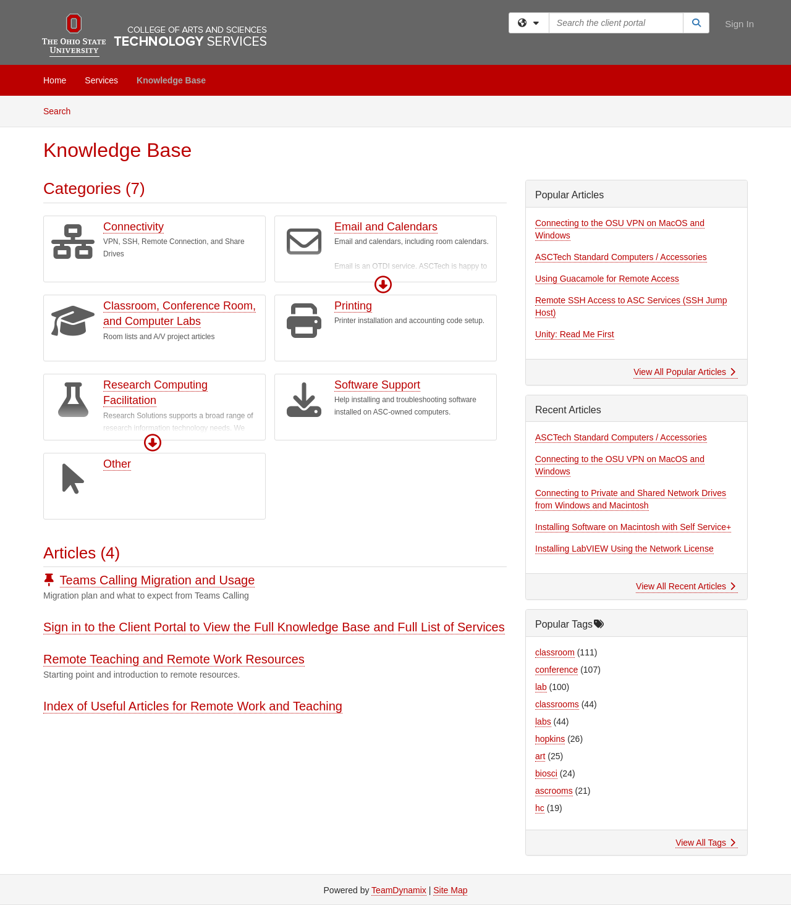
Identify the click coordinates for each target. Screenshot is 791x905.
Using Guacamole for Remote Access (607, 279)
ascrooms (554, 791)
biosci (546, 773)
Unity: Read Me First (574, 334)
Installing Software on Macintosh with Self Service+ (633, 527)
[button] (383, 285)
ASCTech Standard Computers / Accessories (621, 257)
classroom (555, 652)
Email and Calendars (386, 227)
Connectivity (133, 227)
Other (117, 464)
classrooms (557, 704)
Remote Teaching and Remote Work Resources (174, 659)
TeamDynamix (398, 890)
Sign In (739, 24)
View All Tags (705, 843)
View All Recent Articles (685, 586)
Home (54, 80)
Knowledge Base (171, 80)
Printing (353, 306)
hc (539, 808)
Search (61, 110)
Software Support (377, 385)
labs (543, 721)
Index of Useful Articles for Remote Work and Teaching (192, 706)
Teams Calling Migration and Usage (157, 580)
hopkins (550, 739)
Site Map (450, 890)
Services (101, 80)
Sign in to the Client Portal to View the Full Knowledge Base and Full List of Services (274, 627)
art (540, 756)
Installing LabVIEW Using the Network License (624, 549)
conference (556, 670)
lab (541, 687)
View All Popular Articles (684, 372)
